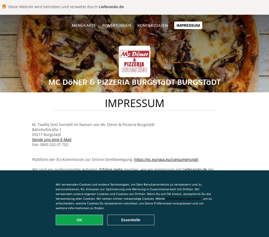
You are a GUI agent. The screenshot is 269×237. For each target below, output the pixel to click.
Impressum (188, 25)
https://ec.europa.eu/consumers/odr (166, 159)
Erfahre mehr (111, 169)
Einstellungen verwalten (183, 199)
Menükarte (84, 25)
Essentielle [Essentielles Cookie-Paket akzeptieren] (130, 220)
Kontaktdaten (152, 25)
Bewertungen (116, 25)
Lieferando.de (195, 169)
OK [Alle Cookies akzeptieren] (79, 220)
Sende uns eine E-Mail (51, 139)
